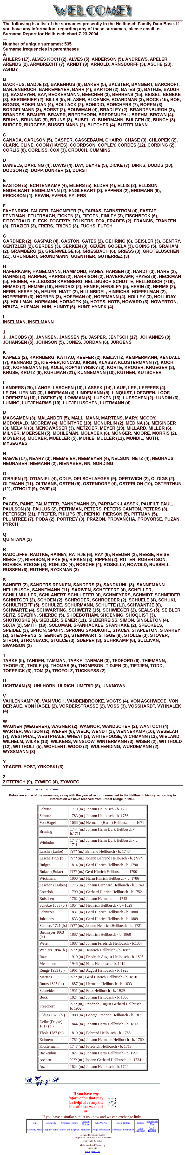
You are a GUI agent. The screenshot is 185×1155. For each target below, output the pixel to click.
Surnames (85, 1129)
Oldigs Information (101, 1129)
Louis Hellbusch (140, 1129)
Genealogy (51, 1123)
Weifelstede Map (152, 1122)
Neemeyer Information (123, 1129)
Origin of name (50, 1129)
